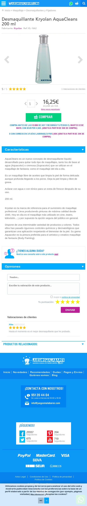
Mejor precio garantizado (50, 109)
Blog (54, 375)
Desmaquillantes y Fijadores (41, 10)
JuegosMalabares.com (43, 360)
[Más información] (37, 494)
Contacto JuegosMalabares (43, 396)
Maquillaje (18, 10)
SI (46, 500)
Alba (11, 324)
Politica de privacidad (62, 476)
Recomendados (40, 372)
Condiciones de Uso (39, 476)
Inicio (7, 10)
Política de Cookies (43, 479)
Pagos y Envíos (73, 372)
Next (80, 60)
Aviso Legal (20, 476)
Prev (6, 60)
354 (59, 433)
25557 (31, 433)
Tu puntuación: (46, 302)
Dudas (57, 372)
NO (41, 500)
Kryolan (18, 28)
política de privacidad (71, 297)
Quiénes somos (39, 375)
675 (31, 439)
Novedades (20, 372)
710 (59, 439)
